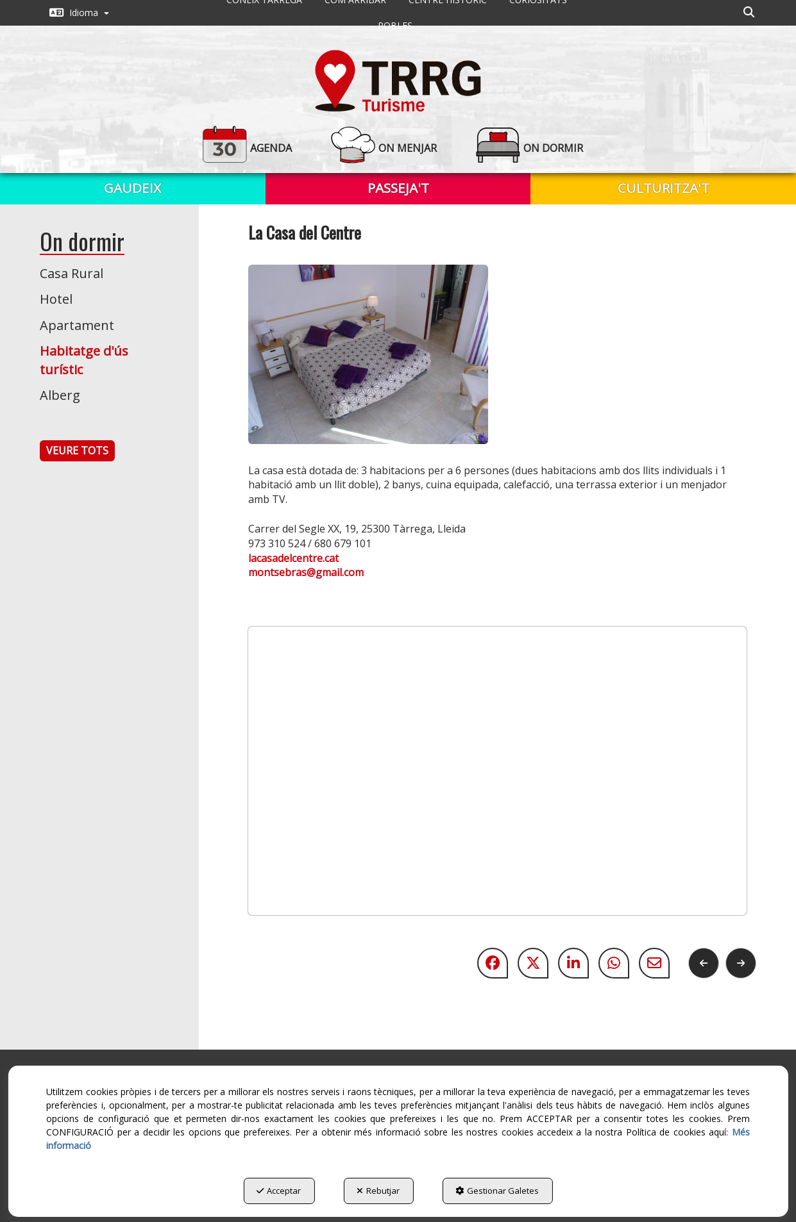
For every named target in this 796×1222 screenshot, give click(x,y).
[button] (79, 13)
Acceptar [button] (279, 1190)
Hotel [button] (56, 299)
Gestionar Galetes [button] (497, 1190)
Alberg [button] (60, 395)
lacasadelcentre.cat (293, 558)
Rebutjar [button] (378, 1190)
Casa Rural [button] (71, 273)
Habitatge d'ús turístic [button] (84, 360)
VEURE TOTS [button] (77, 450)
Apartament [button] (77, 325)
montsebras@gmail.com (306, 572)
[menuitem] (79, 13)
